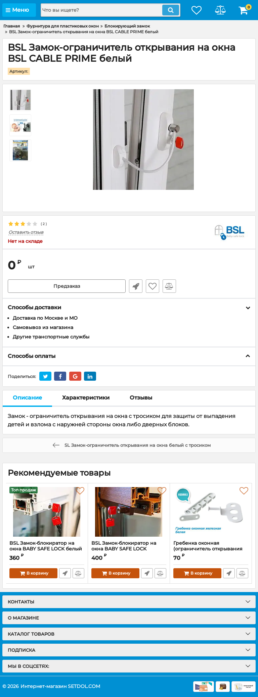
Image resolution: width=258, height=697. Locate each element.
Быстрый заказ (135, 286)
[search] (110, 10)
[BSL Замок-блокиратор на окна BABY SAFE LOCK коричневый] (128, 512)
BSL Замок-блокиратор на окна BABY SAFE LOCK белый (45, 546)
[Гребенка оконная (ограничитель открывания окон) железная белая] (210, 512)
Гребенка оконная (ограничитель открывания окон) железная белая (208, 548)
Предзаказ (66, 286)
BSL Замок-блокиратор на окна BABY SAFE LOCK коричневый (123, 548)
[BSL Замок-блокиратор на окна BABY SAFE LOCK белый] (46, 512)
